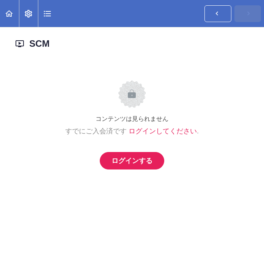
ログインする (132, 161)
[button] (9, 13)
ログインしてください (163, 131)
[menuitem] (28, 13)
